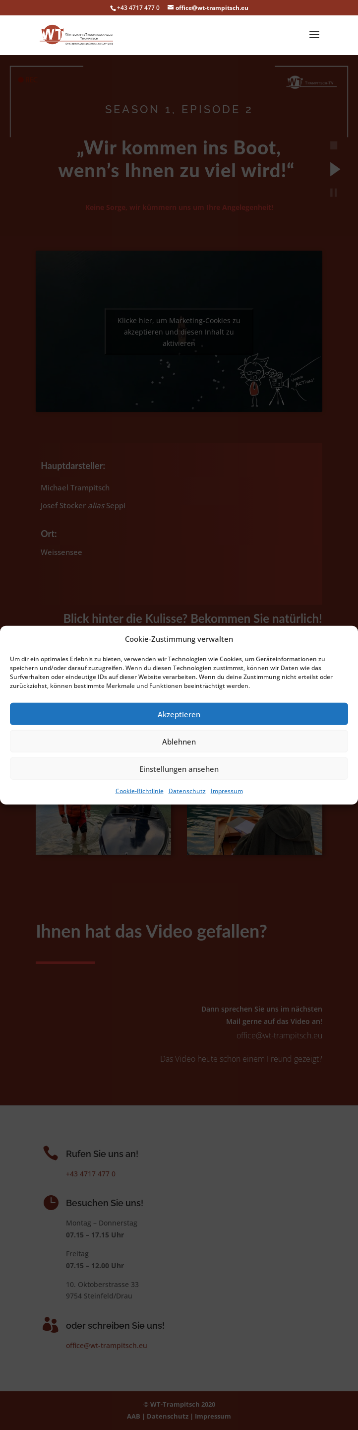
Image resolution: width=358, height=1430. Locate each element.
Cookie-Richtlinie (140, 791)
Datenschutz (187, 791)
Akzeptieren (179, 714)
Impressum (227, 791)
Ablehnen (179, 742)
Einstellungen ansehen (179, 769)
